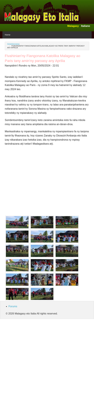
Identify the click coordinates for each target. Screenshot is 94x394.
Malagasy (73, 26)
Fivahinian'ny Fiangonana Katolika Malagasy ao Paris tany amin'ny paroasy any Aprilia (46, 47)
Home (7, 35)
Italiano (85, 26)
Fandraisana (13, 44)
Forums (13, 306)
